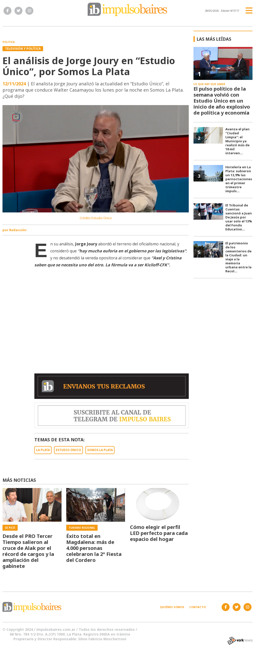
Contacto (197, 607)
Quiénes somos (172, 607)
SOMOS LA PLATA (100, 450)
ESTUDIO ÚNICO (68, 450)
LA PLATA (43, 450)
